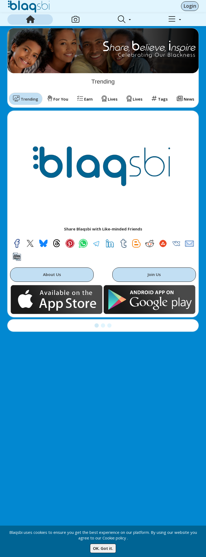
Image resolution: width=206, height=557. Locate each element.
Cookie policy (114, 538)
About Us (52, 274)
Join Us (154, 274)
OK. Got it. (103, 548)
